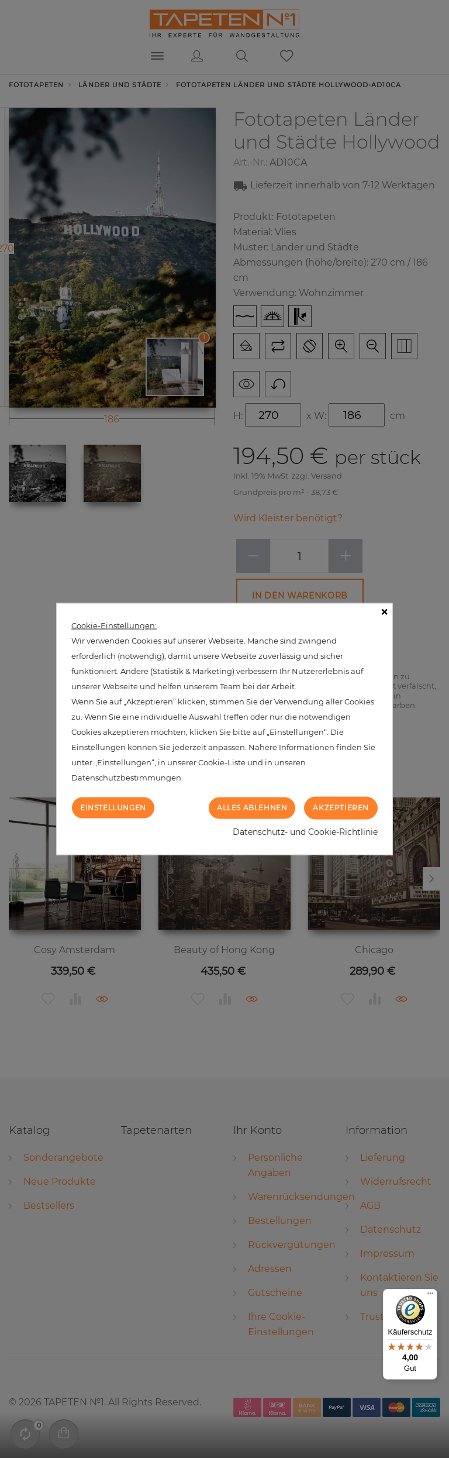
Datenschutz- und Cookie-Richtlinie (305, 831)
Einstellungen (113, 807)
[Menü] (430, 1296)
